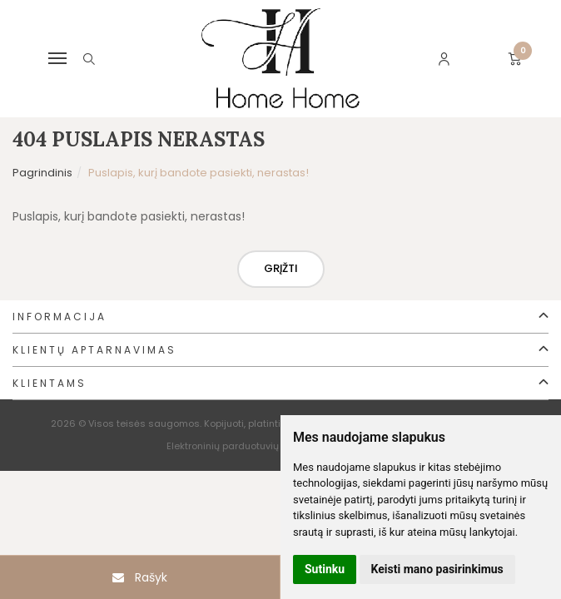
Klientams (49, 383)
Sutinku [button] (325, 569)
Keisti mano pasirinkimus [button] (437, 569)
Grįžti (281, 268)
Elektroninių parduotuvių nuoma (240, 446)
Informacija (59, 316)
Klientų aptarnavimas (94, 350)
